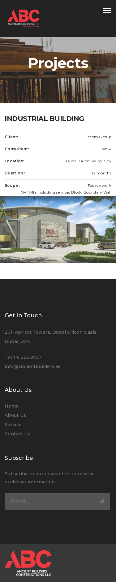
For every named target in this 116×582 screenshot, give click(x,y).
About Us (15, 415)
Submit (101, 501)
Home (12, 406)
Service (13, 424)
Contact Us (17, 434)
